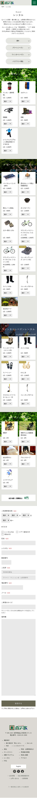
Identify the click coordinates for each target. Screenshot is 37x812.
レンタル (7, 772)
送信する (18, 718)
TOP (2, 6)
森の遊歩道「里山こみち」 (14, 758)
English (18, 781)
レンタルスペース (19, 760)
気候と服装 (24, 769)
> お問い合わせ (14, 793)
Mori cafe (29, 758)
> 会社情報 (11, 790)
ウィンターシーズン (18, 54)
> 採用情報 (24, 793)
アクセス (24, 772)
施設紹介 (7, 755)
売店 (7, 760)
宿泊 (5, 764)
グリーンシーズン (17, 47)
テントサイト (8, 767)
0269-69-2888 (22, 750)
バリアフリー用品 (17, 61)
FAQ (5, 775)
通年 (17, 41)
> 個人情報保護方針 (23, 790)
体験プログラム (9, 769)
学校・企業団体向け (27, 764)
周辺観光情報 (25, 767)
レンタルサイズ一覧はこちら (25, 79)
